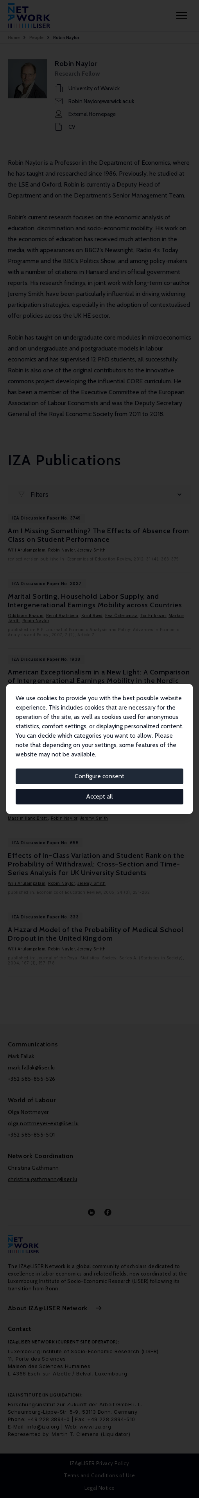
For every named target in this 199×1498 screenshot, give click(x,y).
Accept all (99, 796)
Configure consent (99, 776)
